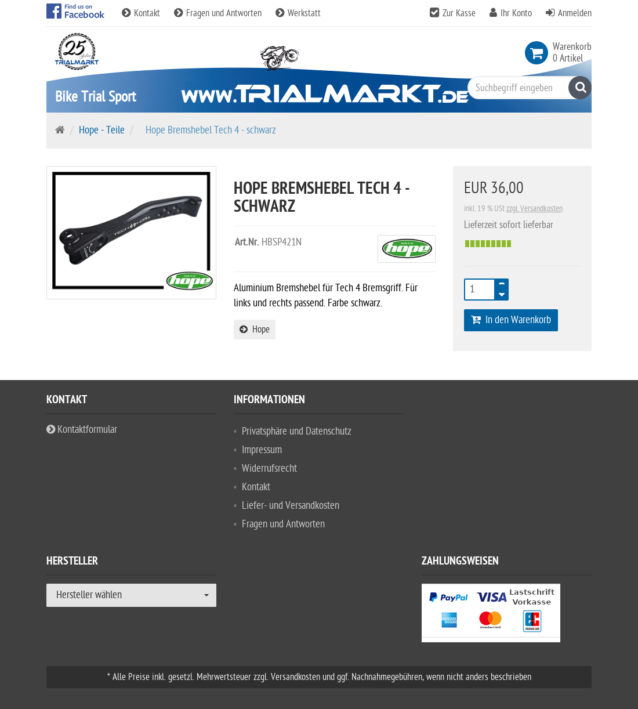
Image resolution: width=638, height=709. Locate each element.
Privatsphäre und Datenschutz (296, 431)
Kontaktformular (81, 430)
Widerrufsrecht (269, 468)
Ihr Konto (516, 13)
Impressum (262, 450)
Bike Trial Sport (95, 96)
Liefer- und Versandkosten (290, 506)
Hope (255, 329)
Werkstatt (298, 13)
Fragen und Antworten (219, 13)
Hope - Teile (102, 130)
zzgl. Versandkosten (534, 209)
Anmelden (575, 13)
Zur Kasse (459, 13)
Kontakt (142, 13)
